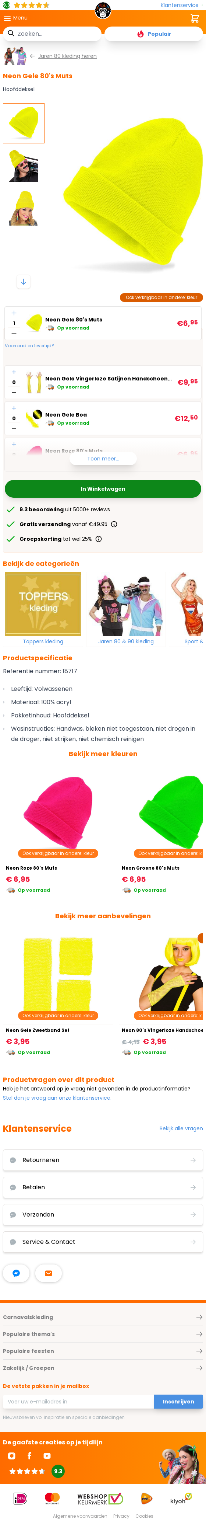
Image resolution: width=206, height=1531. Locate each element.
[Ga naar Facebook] (29, 1455)
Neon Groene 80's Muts (151, 868)
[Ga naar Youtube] (47, 1455)
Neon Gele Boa (66, 414)
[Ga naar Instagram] (11, 1455)
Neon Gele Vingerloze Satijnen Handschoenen (109, 378)
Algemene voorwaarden (80, 1516)
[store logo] (103, 12)
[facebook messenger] (16, 1273)
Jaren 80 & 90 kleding (126, 641)
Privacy (121, 1516)
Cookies (144, 1516)
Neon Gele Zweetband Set (38, 1030)
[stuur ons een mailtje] (48, 1273)
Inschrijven (178, 1401)
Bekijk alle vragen (181, 1128)
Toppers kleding (43, 641)
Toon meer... (103, 458)
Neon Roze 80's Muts (31, 868)
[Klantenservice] (182, 5)
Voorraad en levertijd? (29, 346)
